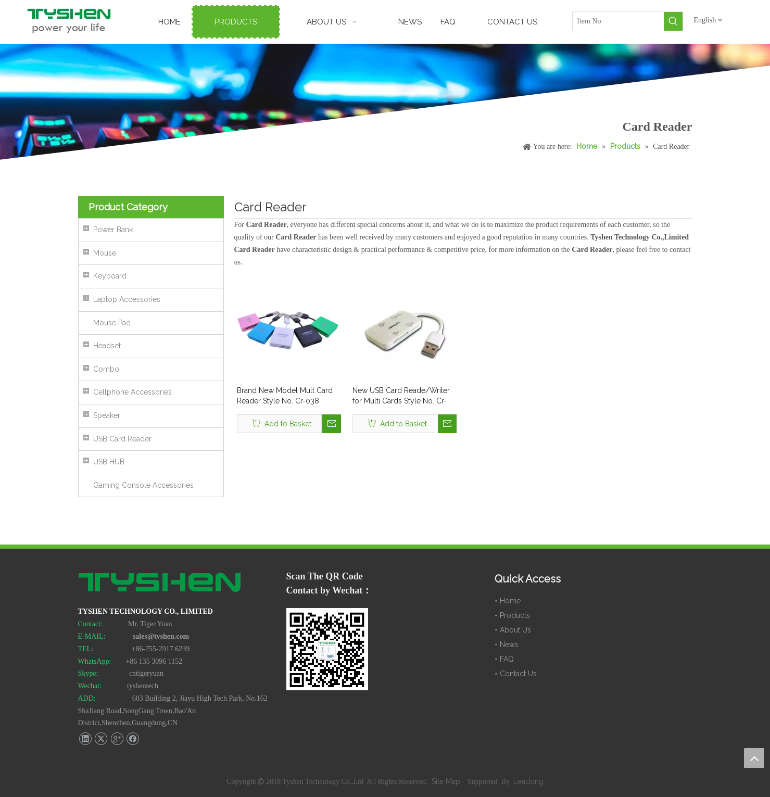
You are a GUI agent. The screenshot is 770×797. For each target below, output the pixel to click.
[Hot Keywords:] (673, 21)
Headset (107, 345)
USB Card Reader (122, 439)
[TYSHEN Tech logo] (160, 584)
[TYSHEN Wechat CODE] (327, 649)
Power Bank (113, 229)
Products (515, 615)
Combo (106, 369)
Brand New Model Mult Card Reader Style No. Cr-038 (285, 395)
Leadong (528, 781)
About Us (515, 630)
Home (510, 601)
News (509, 644)
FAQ (507, 659)
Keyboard (110, 276)
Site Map (447, 781)
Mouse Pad (112, 323)
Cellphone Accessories (132, 392)
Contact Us (518, 673)
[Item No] (618, 21)
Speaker (106, 415)
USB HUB (108, 462)
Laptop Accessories (126, 299)
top (754, 758)
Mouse (104, 253)
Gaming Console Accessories (143, 485)
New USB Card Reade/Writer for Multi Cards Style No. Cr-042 (401, 396)
